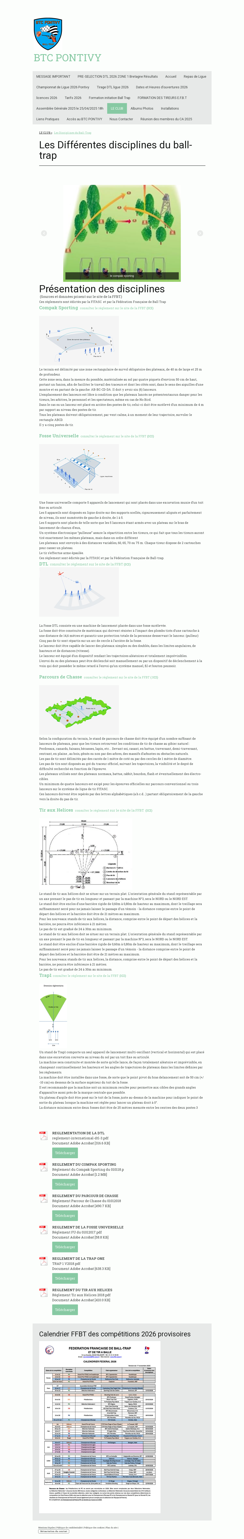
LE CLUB (117, 108)
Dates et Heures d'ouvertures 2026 (162, 87)
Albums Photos (142, 108)
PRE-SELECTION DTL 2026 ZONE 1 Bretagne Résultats (118, 76)
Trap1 (45, 975)
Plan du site (111, 1527)
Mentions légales (46, 1527)
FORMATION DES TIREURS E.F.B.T (162, 98)
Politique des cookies (94, 1527)
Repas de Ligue (195, 76)
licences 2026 (46, 98)
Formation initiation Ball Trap (109, 98)
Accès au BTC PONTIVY (84, 119)
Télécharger (65, 1153)
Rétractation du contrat (53, 1531)
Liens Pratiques (47, 119)
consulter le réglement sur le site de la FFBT (96, 436)
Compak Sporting (59, 308)
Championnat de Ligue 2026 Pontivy (62, 87)
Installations (170, 108)
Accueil (170, 76)
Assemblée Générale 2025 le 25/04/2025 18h (69, 108)
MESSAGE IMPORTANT (53, 76)
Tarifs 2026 (73, 98)
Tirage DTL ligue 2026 (113, 87)
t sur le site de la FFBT (95, 810)
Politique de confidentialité (69, 1527)
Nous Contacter (121, 119)
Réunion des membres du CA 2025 (166, 119)
